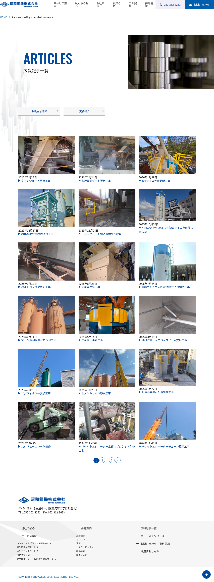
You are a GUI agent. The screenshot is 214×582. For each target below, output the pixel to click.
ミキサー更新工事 (92, 341)
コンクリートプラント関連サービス (34, 544)
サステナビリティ (84, 548)
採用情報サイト (150, 552)
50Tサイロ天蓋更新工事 (156, 181)
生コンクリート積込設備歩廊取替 (101, 235)
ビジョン (80, 540)
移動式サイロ (23, 556)
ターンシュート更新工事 (35, 181)
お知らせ (117, 4)
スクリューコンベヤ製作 (36, 447)
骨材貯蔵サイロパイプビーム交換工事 (164, 341)
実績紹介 (84, 112)
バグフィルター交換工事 (36, 394)
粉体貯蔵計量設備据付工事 (37, 235)
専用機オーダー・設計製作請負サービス (36, 559)
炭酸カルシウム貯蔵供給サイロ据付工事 (166, 288)
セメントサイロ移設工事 (96, 394)
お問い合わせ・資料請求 (155, 544)
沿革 (78, 544)
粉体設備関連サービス (27, 548)
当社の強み (28, 529)
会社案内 (100, 4)
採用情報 (149, 4)
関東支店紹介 (82, 556)
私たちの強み (81, 4)
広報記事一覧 (149, 529)
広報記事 (133, 4)
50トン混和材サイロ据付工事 (38, 341)
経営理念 (80, 536)
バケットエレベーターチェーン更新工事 (166, 447)
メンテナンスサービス (27, 552)
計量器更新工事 (90, 288)
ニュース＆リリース (152, 536)
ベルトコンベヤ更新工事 (36, 288)
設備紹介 (80, 552)
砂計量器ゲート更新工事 (96, 181)
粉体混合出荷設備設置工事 (158, 393)
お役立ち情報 (39, 112)
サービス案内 (60, 4)
